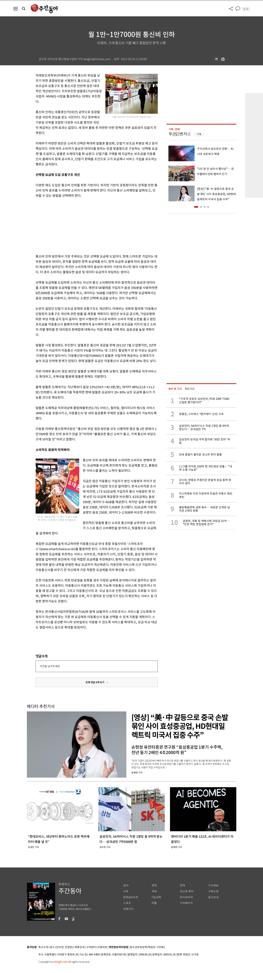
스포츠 (127, 903)
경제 (154, 885)
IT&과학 (156, 897)
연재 (182, 885)
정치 (125, 885)
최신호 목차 (187, 891)
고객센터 (91, 947)
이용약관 (102, 947)
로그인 (246, 9)
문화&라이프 (130, 897)
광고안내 (213, 897)
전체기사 (128, 909)
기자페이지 (186, 903)
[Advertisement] (88, 225)
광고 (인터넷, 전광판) (61, 947)
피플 (154, 903)
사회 (125, 891)
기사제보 (213, 885)
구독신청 (213, 891)
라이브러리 (186, 897)
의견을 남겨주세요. (50, 666)
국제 (154, 891)
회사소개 (43, 947)
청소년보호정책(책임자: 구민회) (147, 947)
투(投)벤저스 (180, 134)
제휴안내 (79, 947)
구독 (199, 134)
